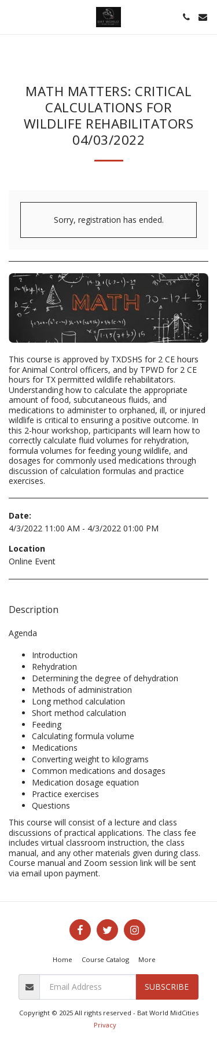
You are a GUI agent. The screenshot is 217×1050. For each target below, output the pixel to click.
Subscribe (167, 986)
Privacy (105, 1024)
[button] (13, 16)
